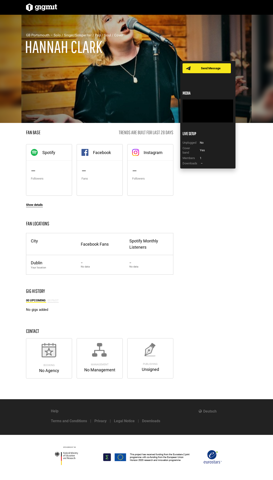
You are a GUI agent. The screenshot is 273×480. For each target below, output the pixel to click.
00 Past (53, 300)
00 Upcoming (36, 300)
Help (54, 411)
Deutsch (210, 411)
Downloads (151, 421)
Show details (34, 205)
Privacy (100, 421)
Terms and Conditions (69, 421)
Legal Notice (124, 421)
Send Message (211, 68)
